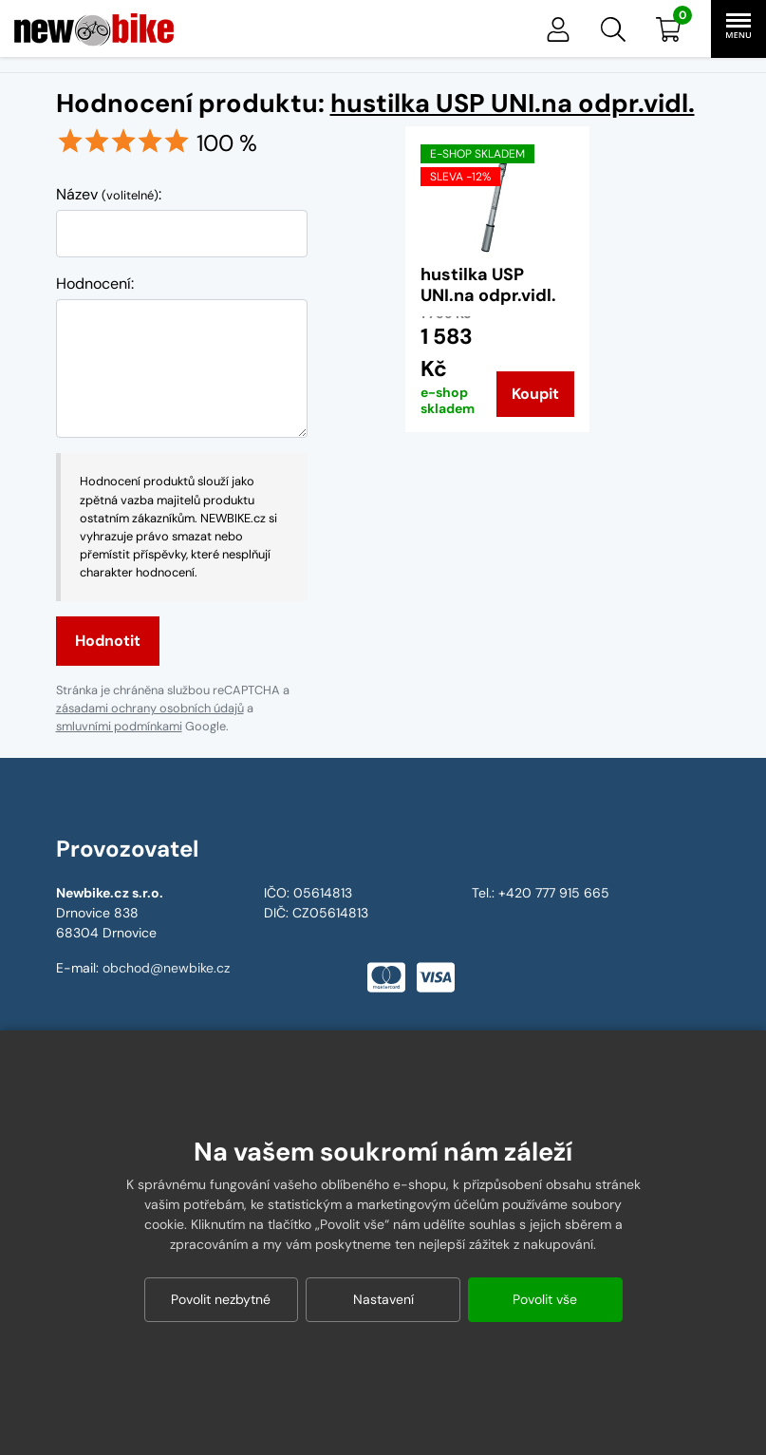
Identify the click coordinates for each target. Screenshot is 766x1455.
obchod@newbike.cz (166, 967)
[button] (613, 29)
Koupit (535, 394)
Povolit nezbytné (221, 1299)
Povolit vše (545, 1299)
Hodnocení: (95, 283)
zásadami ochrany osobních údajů (150, 708)
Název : (108, 194)
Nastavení (383, 1299)
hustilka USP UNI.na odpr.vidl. (512, 103)
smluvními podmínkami (119, 726)
